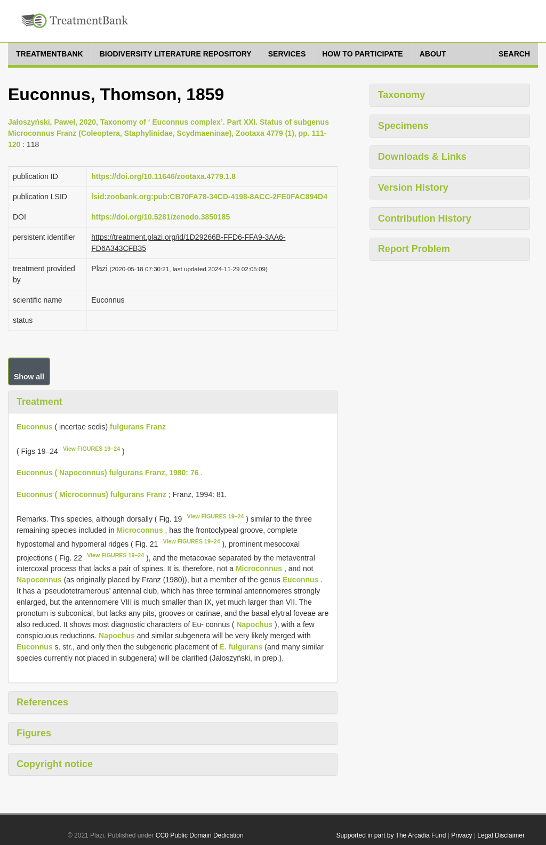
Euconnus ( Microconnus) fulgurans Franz (91, 494)
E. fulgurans (241, 647)
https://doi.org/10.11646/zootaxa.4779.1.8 (163, 176)
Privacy (461, 835)
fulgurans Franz (138, 427)
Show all (29, 376)
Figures (34, 733)
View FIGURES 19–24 (91, 448)
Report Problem (414, 248)
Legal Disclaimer (501, 835)
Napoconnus (39, 579)
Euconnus (35, 427)
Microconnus (140, 530)
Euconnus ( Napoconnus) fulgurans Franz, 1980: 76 (108, 472)
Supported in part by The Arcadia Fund (391, 835)
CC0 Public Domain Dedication (200, 835)
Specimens (403, 125)
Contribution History (424, 218)
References (42, 702)
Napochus (254, 624)
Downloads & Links (422, 156)
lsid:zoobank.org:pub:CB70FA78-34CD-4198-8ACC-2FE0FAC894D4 (209, 196)
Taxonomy (401, 95)
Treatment (39, 401)
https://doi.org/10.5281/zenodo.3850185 (160, 217)
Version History (413, 187)
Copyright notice (55, 764)
